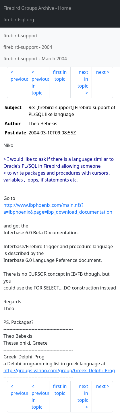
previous (19, 79)
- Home (37, 8)
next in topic (83, 79)
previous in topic (40, 86)
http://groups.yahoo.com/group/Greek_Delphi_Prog (59, 370)
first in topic (60, 75)
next (101, 72)
